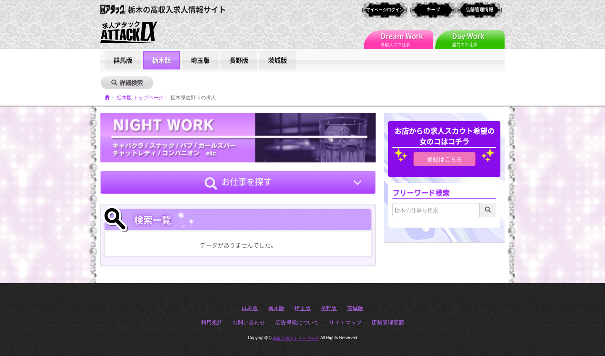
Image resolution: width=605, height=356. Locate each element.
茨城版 (277, 60)
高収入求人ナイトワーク (296, 338)
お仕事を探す (238, 182)
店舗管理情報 (479, 9)
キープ (433, 9)
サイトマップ (345, 322)
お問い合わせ (248, 322)
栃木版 (161, 60)
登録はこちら (444, 159)
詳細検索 (127, 82)
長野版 (238, 60)
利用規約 (212, 322)
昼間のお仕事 (478, 39)
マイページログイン (385, 9)
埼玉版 (200, 60)
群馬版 (122, 60)
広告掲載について (297, 322)
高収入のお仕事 (407, 39)
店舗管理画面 (387, 322)
